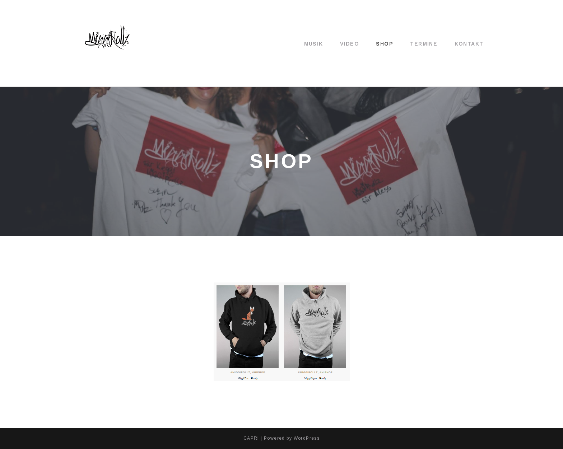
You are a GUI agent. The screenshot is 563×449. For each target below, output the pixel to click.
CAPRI (251, 438)
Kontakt (469, 44)
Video (349, 44)
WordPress (307, 438)
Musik (313, 44)
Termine (423, 44)
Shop (384, 44)
